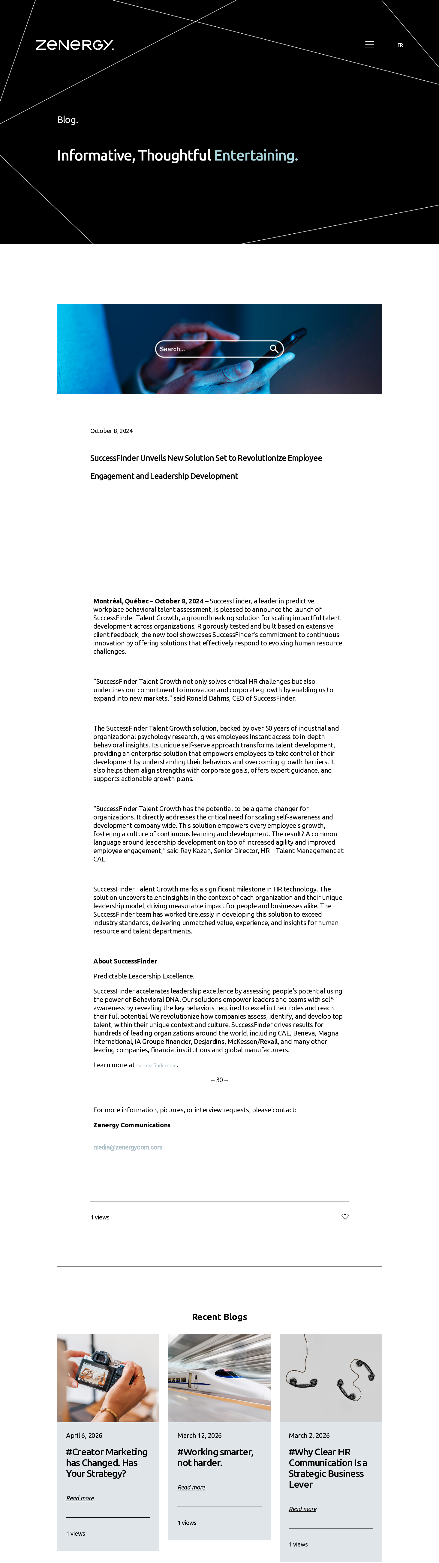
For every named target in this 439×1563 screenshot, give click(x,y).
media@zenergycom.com (131, 1165)
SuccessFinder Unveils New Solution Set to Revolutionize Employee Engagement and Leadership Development (219, 473)
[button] (369, 45)
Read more (80, 1516)
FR (399, 44)
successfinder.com (162, 1083)
